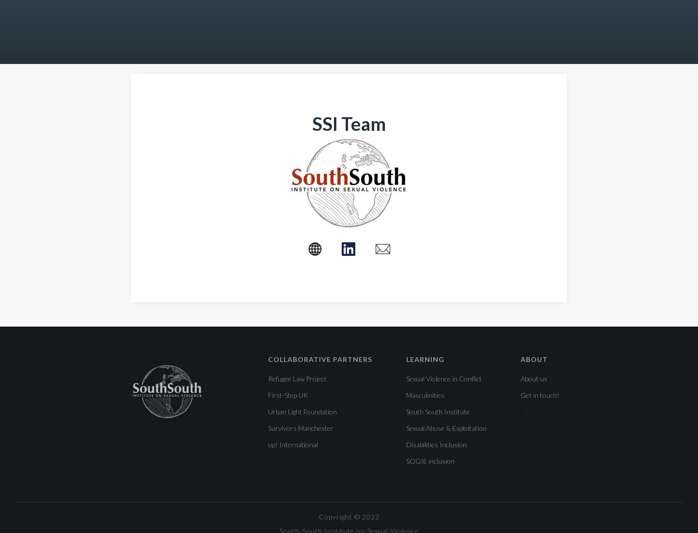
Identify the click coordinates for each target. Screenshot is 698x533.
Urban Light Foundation (302, 412)
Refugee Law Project (297, 379)
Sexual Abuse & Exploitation (446, 428)
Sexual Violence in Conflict (444, 379)
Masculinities (425, 395)
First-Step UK (288, 395)
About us (534, 379)
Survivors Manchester (300, 428)
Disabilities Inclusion (436, 444)
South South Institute (438, 412)
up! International (293, 445)
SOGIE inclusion (430, 461)
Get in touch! (540, 395)
